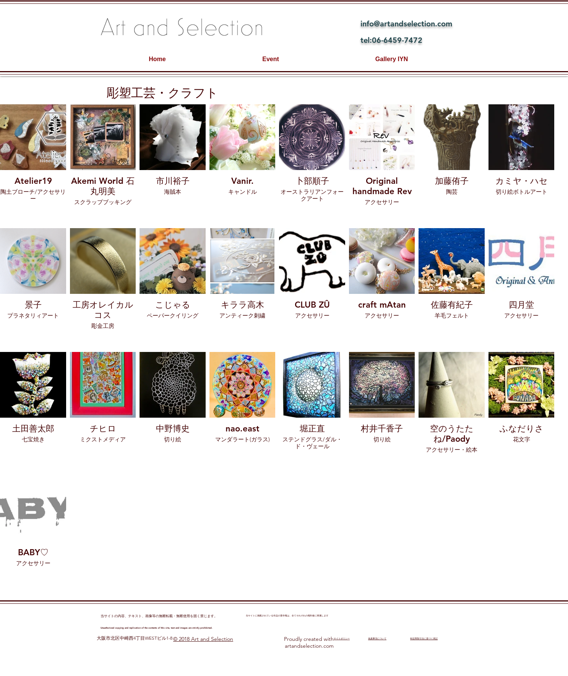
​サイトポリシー (342, 638)
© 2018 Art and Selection (203, 638)
